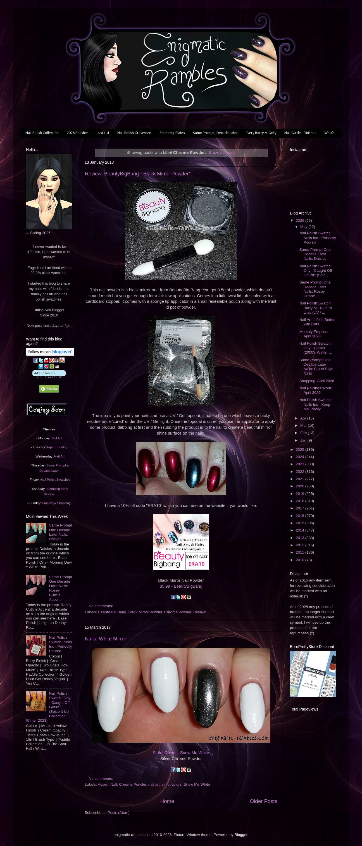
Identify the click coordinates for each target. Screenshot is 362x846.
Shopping (64, 503)
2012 (300, 545)
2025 (300, 449)
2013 (300, 538)
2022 (300, 472)
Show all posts (222, 152)
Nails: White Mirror (105, 639)
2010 (300, 560)
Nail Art (56, 438)
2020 (300, 486)
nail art (154, 784)
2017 (300, 508)
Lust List (103, 133)
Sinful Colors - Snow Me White (181, 752)
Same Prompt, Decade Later (215, 133)
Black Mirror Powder (145, 612)
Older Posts (263, 801)
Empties (47, 503)
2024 (300, 457)
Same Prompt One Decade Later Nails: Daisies (60, 532)
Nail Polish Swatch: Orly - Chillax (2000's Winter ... (315, 347)
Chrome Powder (177, 612)
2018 (300, 501)
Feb (304, 433)
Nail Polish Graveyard (134, 133)
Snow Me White (197, 784)
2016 (300, 516)
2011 (300, 552)
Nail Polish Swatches (55, 479)
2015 (300, 523)
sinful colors (172, 784)
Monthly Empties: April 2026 (313, 334)
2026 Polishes (78, 133)
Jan (304, 440)
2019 (300, 494)
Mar (304, 425)
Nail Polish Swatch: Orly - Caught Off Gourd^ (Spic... (315, 270)
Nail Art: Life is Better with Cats (317, 322)
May (304, 227)
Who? (329, 133)
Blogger (241, 835)
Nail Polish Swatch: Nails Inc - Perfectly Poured (60, 644)
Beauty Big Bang (112, 612)
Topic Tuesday (57, 447)
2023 (300, 464)
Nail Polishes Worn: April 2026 (315, 390)
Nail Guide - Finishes (300, 133)
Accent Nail (107, 784)
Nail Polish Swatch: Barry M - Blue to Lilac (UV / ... (315, 307)
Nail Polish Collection (42, 133)
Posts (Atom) (119, 813)
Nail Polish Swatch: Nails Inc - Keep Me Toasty (315, 404)
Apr (303, 418)
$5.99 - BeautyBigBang (181, 586)
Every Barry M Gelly (261, 133)
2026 (300, 220)
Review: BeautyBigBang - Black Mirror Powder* (137, 174)
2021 (300, 479)
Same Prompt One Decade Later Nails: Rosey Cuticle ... (315, 289)
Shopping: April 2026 (316, 381)
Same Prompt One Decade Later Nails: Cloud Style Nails (316, 367)
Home (167, 801)
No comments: (101, 606)
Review (199, 612)
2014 (300, 530)
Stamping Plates (172, 133)
